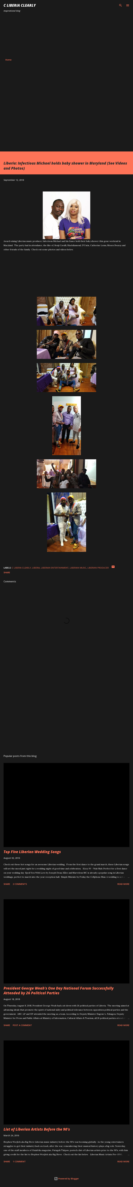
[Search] (120, 5)
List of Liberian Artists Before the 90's (37, 1129)
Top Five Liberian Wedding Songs (32, 851)
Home (8, 59)
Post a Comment (22, 1025)
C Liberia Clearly (20, 5)
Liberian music (78, 567)
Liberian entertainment (55, 567)
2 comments (20, 884)
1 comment (19, 1161)
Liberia (36, 567)
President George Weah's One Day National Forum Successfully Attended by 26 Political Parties (59, 990)
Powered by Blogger (66, 1178)
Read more (123, 884)
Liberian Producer (98, 567)
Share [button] (7, 572)
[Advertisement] (66, 35)
